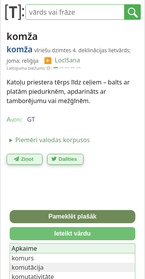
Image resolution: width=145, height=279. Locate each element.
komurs (23, 258)
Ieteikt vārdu (72, 233)
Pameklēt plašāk (72, 216)
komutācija (28, 267)
